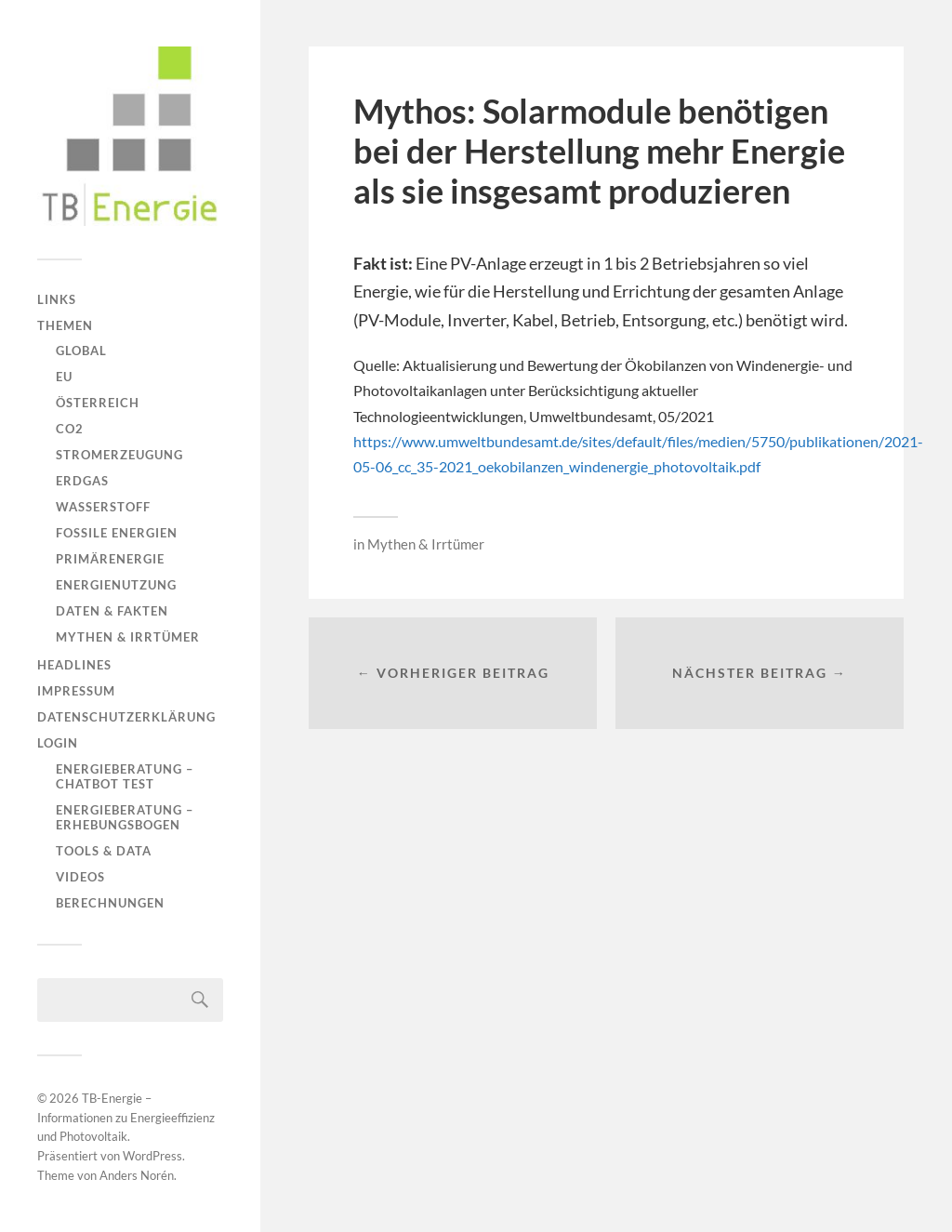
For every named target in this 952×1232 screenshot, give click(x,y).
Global (81, 350)
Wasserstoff (103, 506)
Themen (65, 325)
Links (56, 299)
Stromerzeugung (119, 454)
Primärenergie (110, 558)
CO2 (70, 428)
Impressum (76, 690)
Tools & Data (104, 850)
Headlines (74, 664)
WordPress (152, 1155)
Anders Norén (136, 1175)
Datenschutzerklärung (126, 716)
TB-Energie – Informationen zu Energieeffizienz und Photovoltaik (126, 1118)
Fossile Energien (117, 532)
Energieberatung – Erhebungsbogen (124, 817)
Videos (80, 876)
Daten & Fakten (112, 610)
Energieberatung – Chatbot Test (124, 776)
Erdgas (82, 480)
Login (57, 742)
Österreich (97, 402)
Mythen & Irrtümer (128, 636)
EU (64, 376)
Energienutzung (116, 584)
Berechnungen (110, 902)
